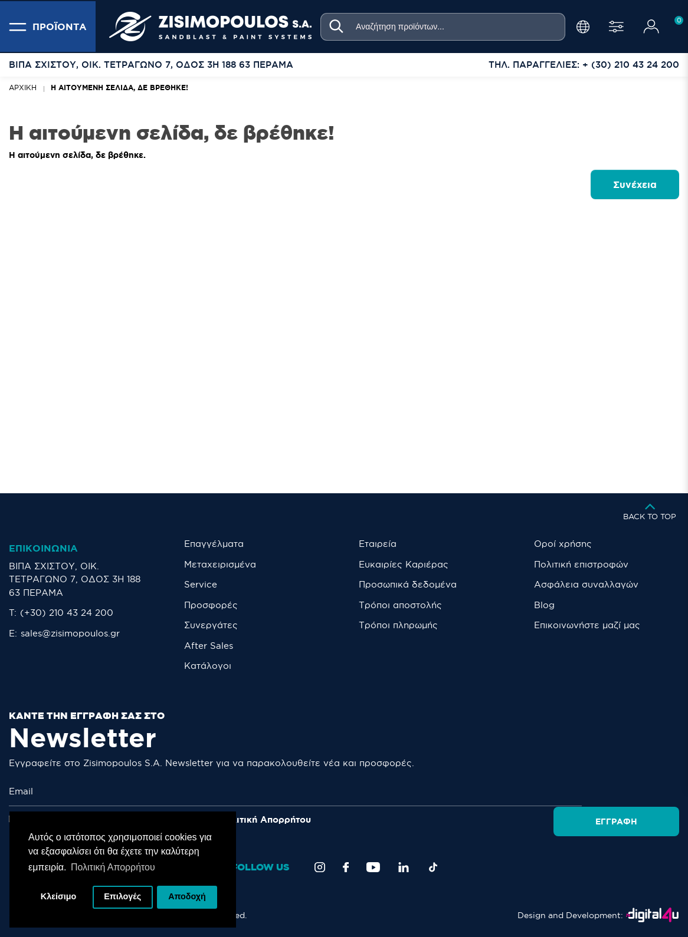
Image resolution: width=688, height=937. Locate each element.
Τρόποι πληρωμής (398, 625)
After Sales (208, 646)
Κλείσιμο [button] (59, 897)
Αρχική (23, 87)
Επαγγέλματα (214, 544)
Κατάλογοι (207, 666)
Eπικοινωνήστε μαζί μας (587, 625)
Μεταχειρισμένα (220, 564)
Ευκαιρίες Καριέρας (403, 564)
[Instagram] (319, 867)
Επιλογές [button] (122, 897)
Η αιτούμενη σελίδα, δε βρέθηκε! (119, 87)
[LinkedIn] (403, 867)
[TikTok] (433, 867)
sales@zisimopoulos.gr (70, 633)
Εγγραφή (636, 791)
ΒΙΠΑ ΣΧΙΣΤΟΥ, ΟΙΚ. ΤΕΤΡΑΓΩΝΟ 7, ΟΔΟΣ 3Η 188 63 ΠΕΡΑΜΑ (74, 579)
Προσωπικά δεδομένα (408, 584)
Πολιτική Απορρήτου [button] (113, 867)
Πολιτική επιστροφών (581, 564)
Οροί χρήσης (563, 544)
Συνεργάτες (211, 625)
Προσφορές (211, 605)
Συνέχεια (635, 184)
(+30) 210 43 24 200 (66, 613)
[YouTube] (373, 867)
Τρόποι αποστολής (400, 605)
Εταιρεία (378, 544)
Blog (544, 605)
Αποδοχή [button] (187, 897)
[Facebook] (346, 867)
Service (200, 584)
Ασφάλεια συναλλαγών (586, 584)
